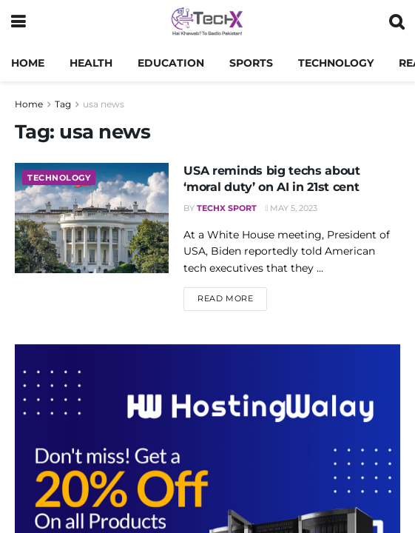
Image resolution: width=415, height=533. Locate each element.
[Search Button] (396, 22)
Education (171, 63)
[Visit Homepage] (206, 22)
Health (91, 63)
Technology (336, 63)
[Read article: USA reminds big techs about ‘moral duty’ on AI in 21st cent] (92, 218)
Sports (251, 63)
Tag (63, 104)
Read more (232, 298)
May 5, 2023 (291, 208)
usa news (103, 104)
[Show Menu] (18, 22)
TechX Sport (227, 208)
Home (27, 63)
